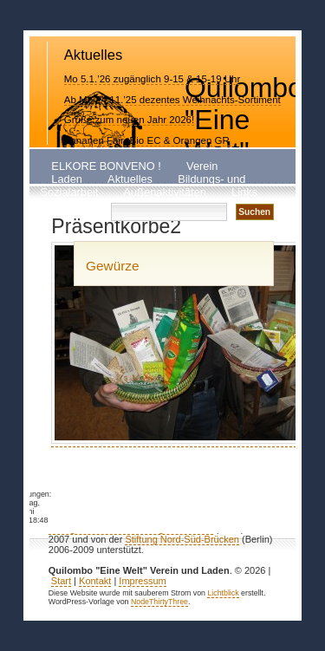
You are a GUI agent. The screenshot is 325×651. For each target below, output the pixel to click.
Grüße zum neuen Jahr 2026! (129, 119)
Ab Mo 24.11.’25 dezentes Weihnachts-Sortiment (172, 99)
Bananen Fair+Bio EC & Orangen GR (147, 140)
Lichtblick (222, 593)
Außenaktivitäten (165, 192)
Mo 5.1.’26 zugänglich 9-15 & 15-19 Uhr (152, 79)
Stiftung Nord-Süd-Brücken (181, 539)
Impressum (142, 581)
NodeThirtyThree (159, 601)
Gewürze (112, 265)
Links (244, 192)
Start (61, 581)
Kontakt (69, 205)
